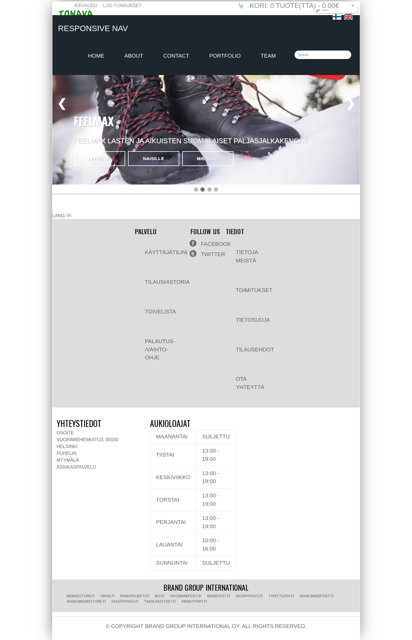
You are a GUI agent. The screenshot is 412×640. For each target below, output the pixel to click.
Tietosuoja (248, 315)
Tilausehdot (250, 345)
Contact (176, 56)
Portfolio (225, 56)
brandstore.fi (81, 596)
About (133, 56)
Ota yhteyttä (245, 378)
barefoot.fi (218, 596)
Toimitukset (249, 286)
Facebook (216, 244)
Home (96, 56)
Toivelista (155, 307)
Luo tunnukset (122, 5)
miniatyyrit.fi (194, 601)
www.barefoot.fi (317, 596)
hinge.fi (107, 596)
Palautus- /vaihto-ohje (155, 345)
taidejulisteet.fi (160, 601)
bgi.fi (159, 596)
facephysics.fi (249, 596)
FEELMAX (94, 120)
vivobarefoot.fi (186, 596)
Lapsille (99, 158)
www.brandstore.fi (86, 601)
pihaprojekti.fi (134, 596)
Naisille (153, 158)
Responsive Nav (93, 28)
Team (268, 56)
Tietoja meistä (242, 252)
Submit (318, 10)
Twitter (213, 254)
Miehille (208, 158)
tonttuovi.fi (281, 596)
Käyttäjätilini (161, 248)
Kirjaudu (86, 5)
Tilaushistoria (162, 277)
